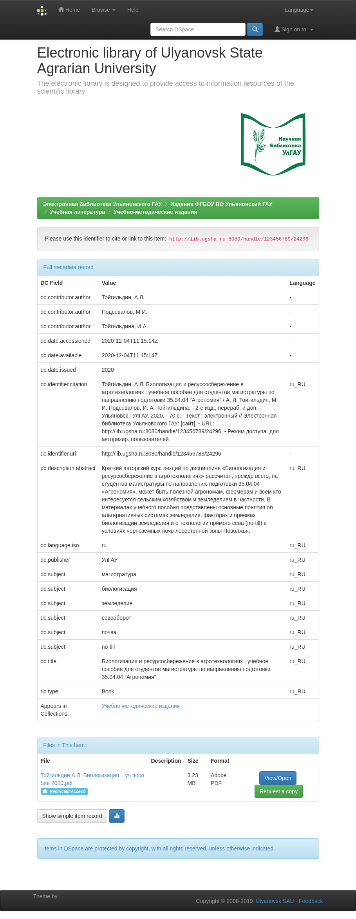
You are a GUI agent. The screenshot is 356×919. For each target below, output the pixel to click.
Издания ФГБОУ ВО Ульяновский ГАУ (221, 204)
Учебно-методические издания (155, 212)
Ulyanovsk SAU (275, 901)
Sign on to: (294, 29)
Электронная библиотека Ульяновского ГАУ (102, 204)
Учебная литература (77, 212)
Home (69, 9)
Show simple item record (72, 816)
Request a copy (279, 791)
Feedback (311, 901)
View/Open (277, 778)
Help (133, 10)
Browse (104, 10)
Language (299, 10)
